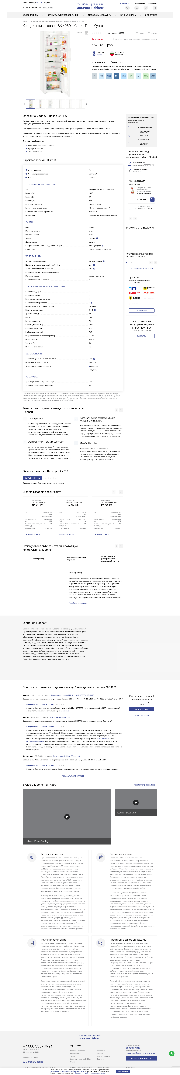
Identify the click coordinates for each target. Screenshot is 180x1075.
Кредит (73, 1056)
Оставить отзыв (32, 478)
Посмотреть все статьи (142, 265)
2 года (99, 54)
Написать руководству (142, 1058)
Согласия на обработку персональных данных (90, 1073)
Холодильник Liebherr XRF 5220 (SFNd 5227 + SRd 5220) (72, 695)
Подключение (75, 1054)
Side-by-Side (151, 15)
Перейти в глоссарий (78, 603)
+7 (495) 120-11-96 (142, 328)
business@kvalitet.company (140, 1053)
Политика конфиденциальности (81, 1067)
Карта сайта (130, 1067)
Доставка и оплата (77, 1051)
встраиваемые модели (35, 741)
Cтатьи (72, 1062)
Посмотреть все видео (144, 785)
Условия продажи (103, 1067)
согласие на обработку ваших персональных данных (67, 1071)
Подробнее (142, 311)
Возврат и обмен (103, 1056)
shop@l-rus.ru (133, 1047)
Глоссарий (101, 1051)
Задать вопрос (142, 709)
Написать (141, 336)
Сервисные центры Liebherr (80, 1059)
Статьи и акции (126, 3)
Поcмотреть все (141, 715)
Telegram (45, 3)
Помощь (100, 1054)
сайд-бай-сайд (103, 739)
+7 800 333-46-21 (32, 7)
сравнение (65, 711)
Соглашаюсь (123, 1071)
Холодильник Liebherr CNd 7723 (61, 717)
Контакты (100, 1059)
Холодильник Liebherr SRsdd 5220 (66, 756)
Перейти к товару (32, 534)
